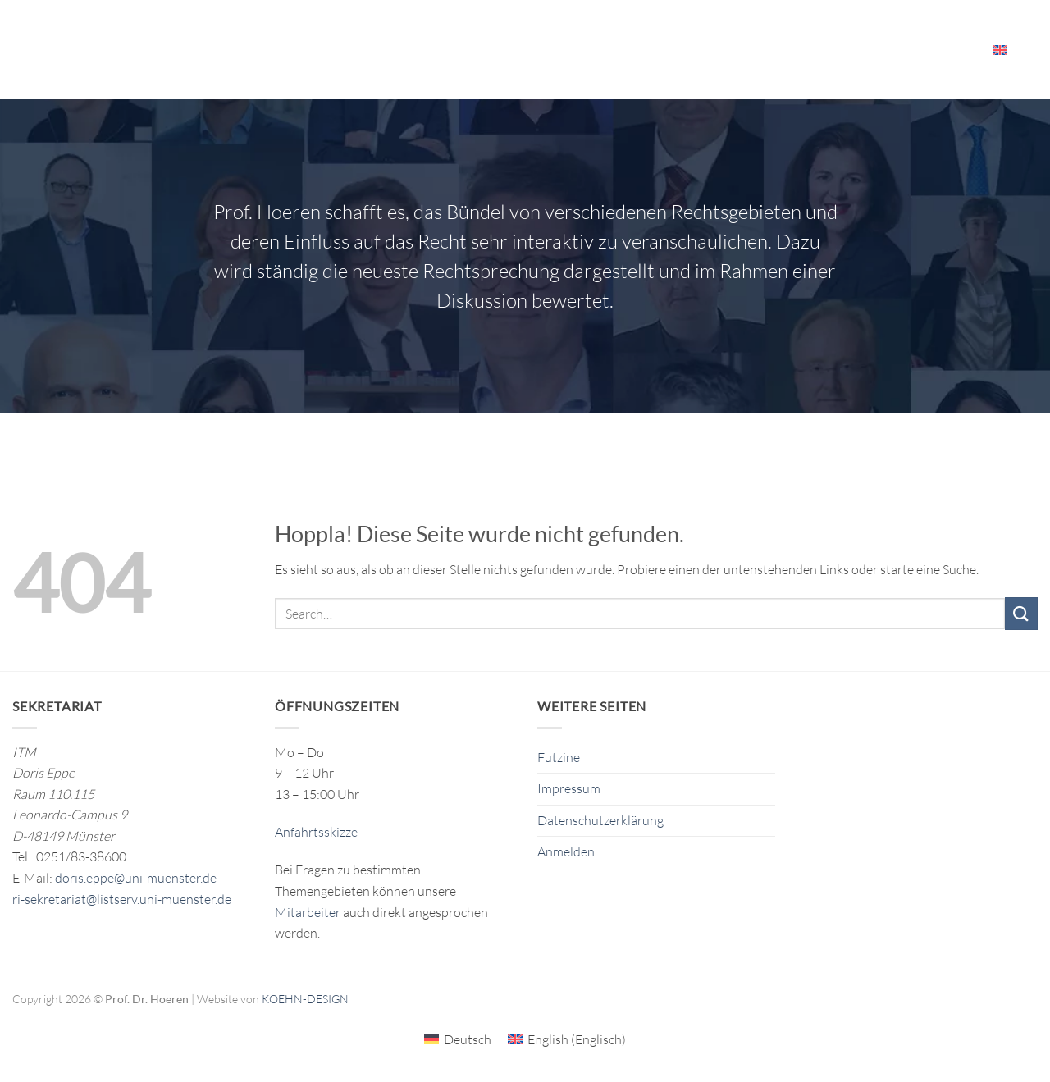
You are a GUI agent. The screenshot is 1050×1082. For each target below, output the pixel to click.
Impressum (568, 788)
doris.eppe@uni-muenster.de (136, 878)
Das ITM (626, 49)
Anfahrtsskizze (316, 832)
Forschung (354, 49)
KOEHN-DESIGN (305, 999)
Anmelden (566, 851)
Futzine (558, 757)
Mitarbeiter (933, 49)
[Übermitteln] (1021, 613)
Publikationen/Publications (497, 49)
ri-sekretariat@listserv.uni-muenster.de (121, 899)
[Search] (1031, 49)
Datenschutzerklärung (600, 820)
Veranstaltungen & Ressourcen (774, 49)
